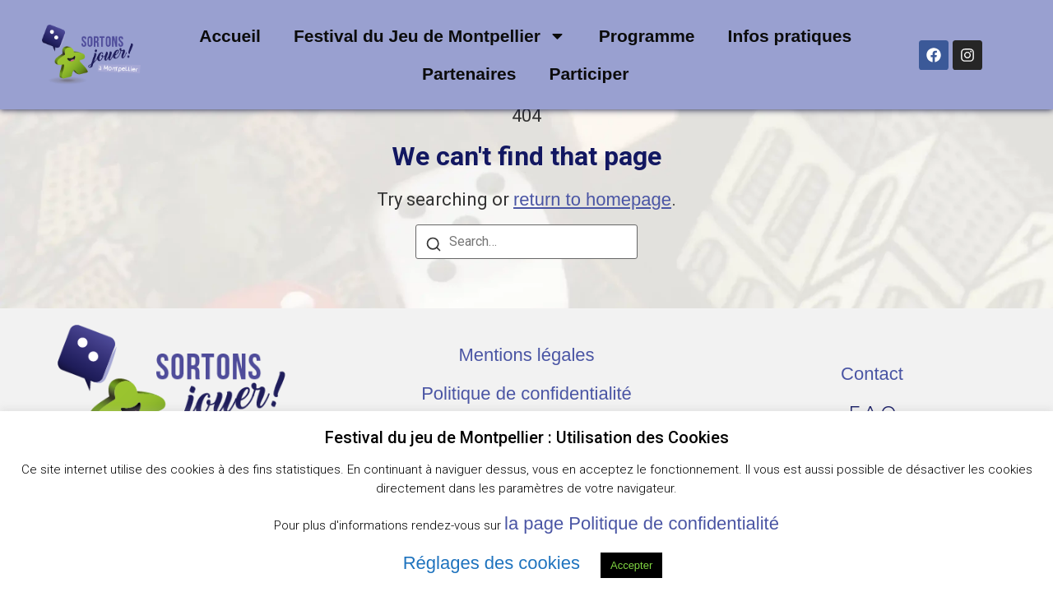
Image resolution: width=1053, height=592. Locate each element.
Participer (589, 73)
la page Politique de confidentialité (641, 523)
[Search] (433, 246)
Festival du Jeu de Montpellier (430, 36)
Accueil (230, 35)
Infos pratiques (790, 35)
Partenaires (469, 73)
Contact (872, 373)
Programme (647, 35)
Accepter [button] (631, 565)
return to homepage (592, 199)
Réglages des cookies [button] (491, 563)
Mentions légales (526, 355)
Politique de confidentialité (526, 393)
